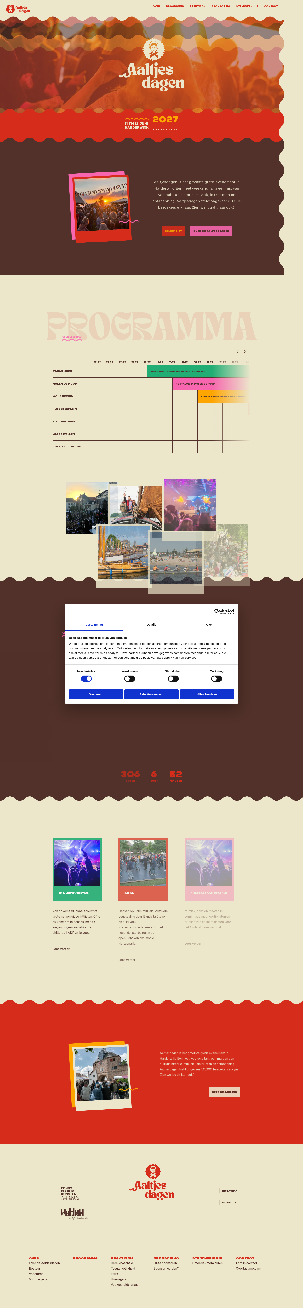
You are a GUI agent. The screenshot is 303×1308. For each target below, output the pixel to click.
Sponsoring (220, 6)
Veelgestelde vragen (125, 1285)
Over (156, 6)
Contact (271, 6)
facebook (228, 1202)
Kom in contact (246, 1263)
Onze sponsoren (165, 1263)
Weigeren (95, 694)
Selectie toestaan (151, 694)
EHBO (115, 1274)
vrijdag (72, 343)
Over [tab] (209, 624)
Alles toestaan (207, 694)
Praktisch (198, 6)
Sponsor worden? (166, 1268)
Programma (175, 6)
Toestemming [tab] (93, 624)
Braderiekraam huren (207, 1263)
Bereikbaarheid (122, 1263)
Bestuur (34, 1268)
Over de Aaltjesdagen (44, 1263)
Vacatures (36, 1274)
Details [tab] (151, 624)
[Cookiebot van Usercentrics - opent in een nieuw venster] (217, 611)
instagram (228, 1190)
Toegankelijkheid (123, 1268)
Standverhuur (247, 6)
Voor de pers (38, 1279)
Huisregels (118, 1279)
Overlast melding (248, 1268)
